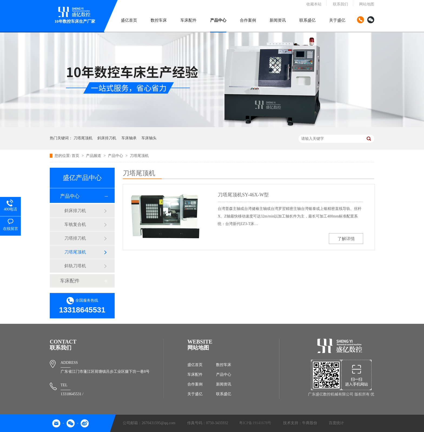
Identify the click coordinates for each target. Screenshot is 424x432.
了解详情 (346, 238)
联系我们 (340, 4)
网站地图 (366, 4)
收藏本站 (314, 4)
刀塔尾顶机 (83, 138)
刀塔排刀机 (75, 238)
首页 (76, 156)
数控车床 (159, 20)
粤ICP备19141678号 (255, 423)
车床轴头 (149, 138)
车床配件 (188, 20)
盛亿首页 (129, 20)
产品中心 (218, 20)
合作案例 (248, 20)
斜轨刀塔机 (75, 265)
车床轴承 (129, 138)
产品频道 (94, 156)
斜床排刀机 (106, 138)
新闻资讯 (278, 20)
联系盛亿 (307, 20)
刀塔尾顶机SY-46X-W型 (243, 194)
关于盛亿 (337, 20)
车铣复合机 (75, 224)
